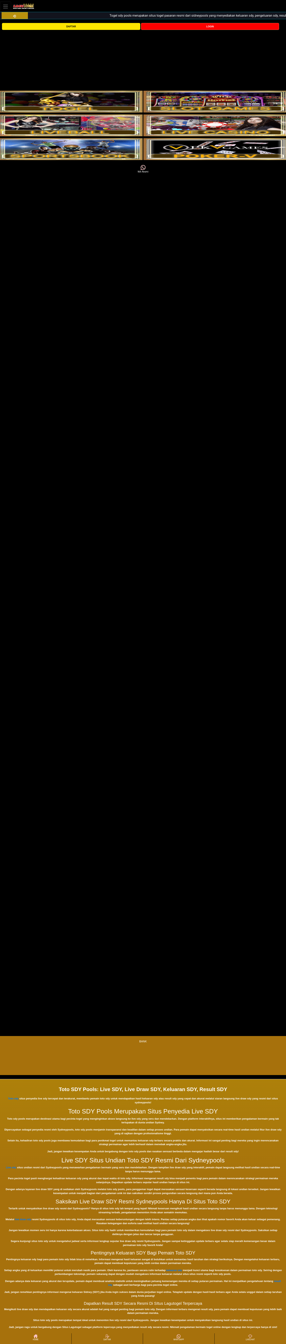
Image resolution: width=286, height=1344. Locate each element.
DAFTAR (71, 26)
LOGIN (210, 26)
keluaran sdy (174, 1270)
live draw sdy (23, 1219)
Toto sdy (13, 1098)
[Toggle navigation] (5, 6)
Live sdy (11, 1167)
